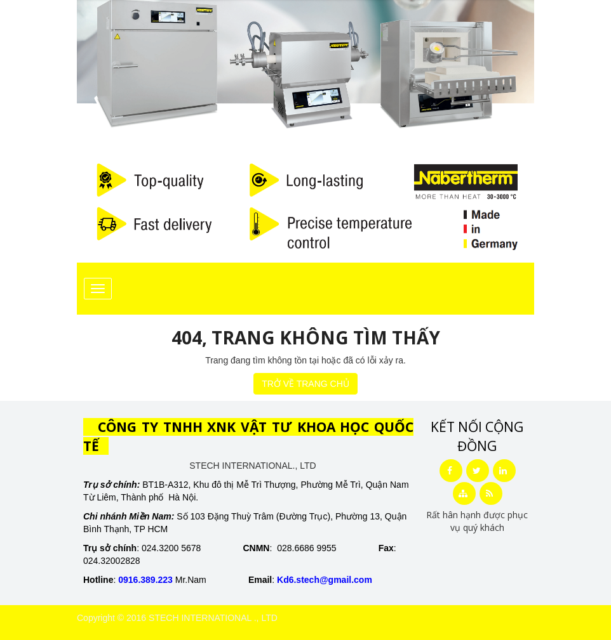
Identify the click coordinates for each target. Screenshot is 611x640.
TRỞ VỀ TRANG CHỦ (305, 384)
